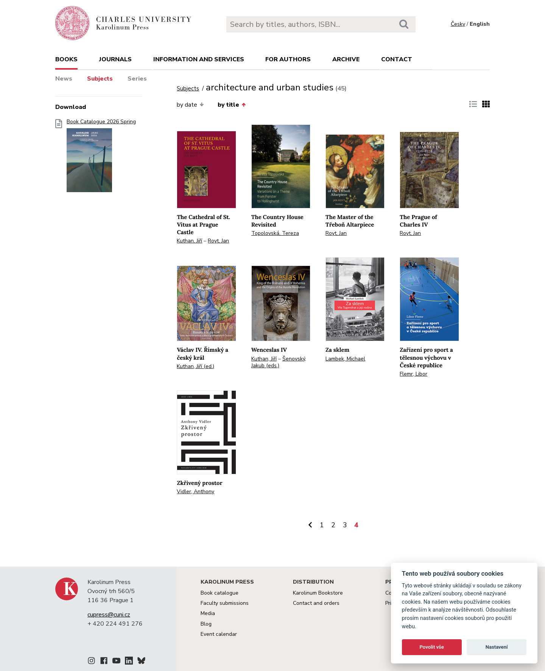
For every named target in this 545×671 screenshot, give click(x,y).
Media (208, 613)
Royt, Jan (218, 240)
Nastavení (497, 647)
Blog (206, 624)
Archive (346, 59)
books (66, 59)
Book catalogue (219, 592)
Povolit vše (432, 647)
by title (232, 105)
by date (190, 105)
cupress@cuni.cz (108, 614)
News (63, 79)
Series (137, 79)
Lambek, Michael (345, 358)
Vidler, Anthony (195, 491)
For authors (288, 59)
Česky (458, 24)
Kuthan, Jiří (189, 240)
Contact (396, 59)
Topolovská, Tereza (275, 233)
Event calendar (219, 634)
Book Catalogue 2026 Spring (101, 157)
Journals (115, 59)
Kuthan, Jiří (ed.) (195, 366)
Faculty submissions (225, 603)
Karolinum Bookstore (318, 592)
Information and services (198, 59)
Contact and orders (316, 603)
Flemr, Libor (413, 373)
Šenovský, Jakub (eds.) (278, 362)
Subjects (100, 79)
